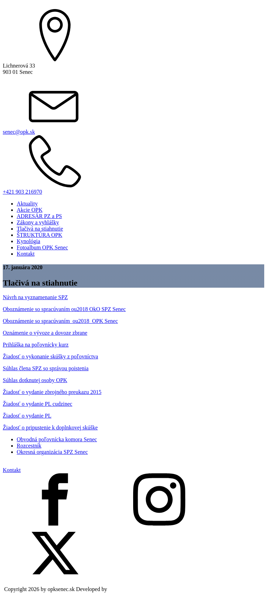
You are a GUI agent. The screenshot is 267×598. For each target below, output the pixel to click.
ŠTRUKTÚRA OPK (39, 235)
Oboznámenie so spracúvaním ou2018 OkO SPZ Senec (64, 309)
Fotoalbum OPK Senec (42, 247)
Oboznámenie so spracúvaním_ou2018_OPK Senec (60, 321)
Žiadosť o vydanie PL (27, 416)
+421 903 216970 (22, 192)
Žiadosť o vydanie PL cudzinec (37, 404)
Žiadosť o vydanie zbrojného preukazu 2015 (52, 392)
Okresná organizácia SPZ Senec (52, 452)
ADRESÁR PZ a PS (39, 216)
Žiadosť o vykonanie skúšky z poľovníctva (50, 356)
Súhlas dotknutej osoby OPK (35, 380)
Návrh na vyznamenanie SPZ (35, 297)
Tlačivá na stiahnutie (40, 229)
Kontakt (26, 254)
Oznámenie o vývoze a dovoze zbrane (45, 333)
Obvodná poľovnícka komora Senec (57, 439)
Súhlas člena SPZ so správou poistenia (46, 368)
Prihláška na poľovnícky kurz (35, 345)
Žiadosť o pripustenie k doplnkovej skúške (50, 427)
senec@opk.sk (19, 132)
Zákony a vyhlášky (38, 222)
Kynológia (28, 241)
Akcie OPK (29, 210)
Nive (113, 589)
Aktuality (27, 204)
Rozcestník (29, 446)
